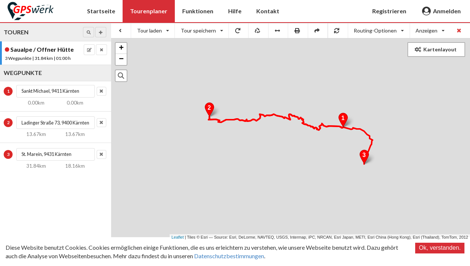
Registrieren (389, 10)
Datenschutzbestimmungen (229, 255)
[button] (88, 32)
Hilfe (234, 10)
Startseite (101, 10)
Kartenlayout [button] (436, 49)
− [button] (121, 59)
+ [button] (121, 48)
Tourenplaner (148, 10)
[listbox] (153, 30)
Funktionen (197, 10)
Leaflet (177, 237)
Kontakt (267, 10)
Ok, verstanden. (440, 248)
